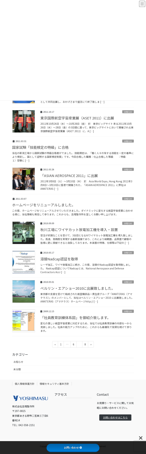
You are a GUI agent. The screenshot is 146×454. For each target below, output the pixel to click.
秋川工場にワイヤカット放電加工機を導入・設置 (79, 229)
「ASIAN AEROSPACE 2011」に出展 (69, 175)
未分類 (17, 369)
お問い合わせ (73, 447)
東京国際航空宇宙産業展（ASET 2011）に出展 (77, 117)
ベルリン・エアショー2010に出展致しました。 (77, 288)
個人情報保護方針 (25, 383)
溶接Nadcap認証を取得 (59, 258)
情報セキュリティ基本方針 (54, 383)
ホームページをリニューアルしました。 (43, 204)
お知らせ (128, 111)
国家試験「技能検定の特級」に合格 (40, 147)
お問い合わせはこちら (115, 417)
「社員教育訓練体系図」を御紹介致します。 (75, 317)
